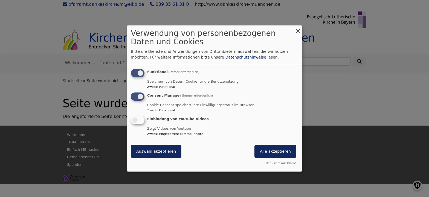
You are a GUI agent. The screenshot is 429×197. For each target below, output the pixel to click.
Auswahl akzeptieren (156, 151)
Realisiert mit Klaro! (281, 163)
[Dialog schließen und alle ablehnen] (298, 28)
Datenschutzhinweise (245, 57)
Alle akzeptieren (275, 151)
